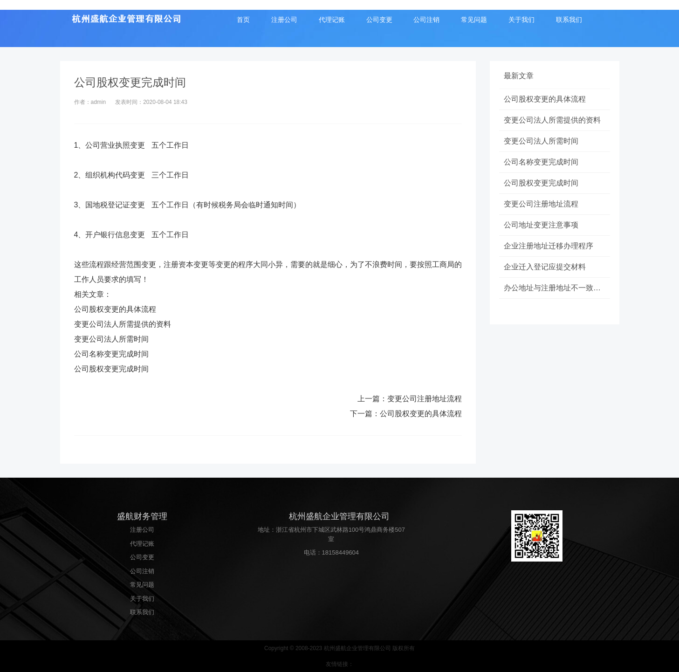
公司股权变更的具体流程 (115, 309)
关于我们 (521, 19)
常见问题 (474, 19)
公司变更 (379, 19)
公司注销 (426, 19)
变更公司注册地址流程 (424, 399)
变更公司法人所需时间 (111, 339)
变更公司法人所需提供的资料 (122, 324)
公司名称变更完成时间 (111, 354)
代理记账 (332, 19)
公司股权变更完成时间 (111, 369)
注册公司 (284, 19)
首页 (243, 19)
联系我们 (569, 19)
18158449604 (340, 552)
